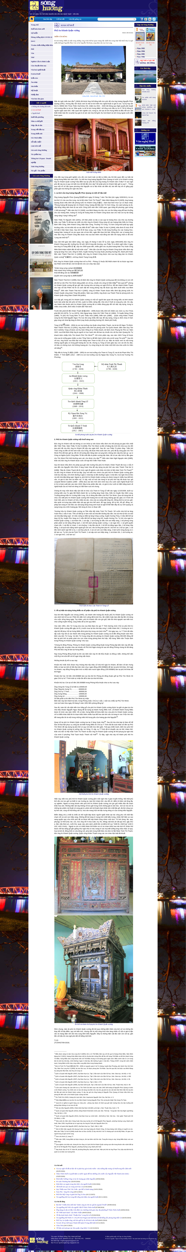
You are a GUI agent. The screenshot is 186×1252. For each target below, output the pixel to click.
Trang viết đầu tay (37, 129)
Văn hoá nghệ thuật (38, 70)
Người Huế (36, 113)
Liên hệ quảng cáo (75, 19)
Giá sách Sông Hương (39, 150)
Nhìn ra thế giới (37, 121)
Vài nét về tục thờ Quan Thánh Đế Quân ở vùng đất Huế (75, 1223)
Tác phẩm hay (36, 154)
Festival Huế (35, 74)
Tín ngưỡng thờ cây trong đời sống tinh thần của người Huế (77, 1197)
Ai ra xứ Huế (36, 110)
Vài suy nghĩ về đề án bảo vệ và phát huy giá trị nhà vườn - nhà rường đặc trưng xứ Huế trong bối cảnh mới (93, 1169)
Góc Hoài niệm (36, 138)
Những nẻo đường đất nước (41, 106)
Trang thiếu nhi (36, 134)
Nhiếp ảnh (35, 95)
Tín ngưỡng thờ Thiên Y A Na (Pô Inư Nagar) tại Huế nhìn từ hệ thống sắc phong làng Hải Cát (89, 1218)
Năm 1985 (141, 54)
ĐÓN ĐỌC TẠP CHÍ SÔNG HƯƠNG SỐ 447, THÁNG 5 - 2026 (149, 107)
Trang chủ (34, 25)
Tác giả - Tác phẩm (38, 171)
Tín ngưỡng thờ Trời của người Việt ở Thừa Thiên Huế (75, 1207)
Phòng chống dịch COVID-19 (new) (41, 39)
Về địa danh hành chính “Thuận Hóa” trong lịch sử (73, 1215)
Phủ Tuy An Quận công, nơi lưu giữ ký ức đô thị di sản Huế (77, 1220)
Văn (32, 53)
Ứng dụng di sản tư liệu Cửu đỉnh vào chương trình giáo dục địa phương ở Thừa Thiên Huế (88, 1210)
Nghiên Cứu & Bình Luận (40, 61)
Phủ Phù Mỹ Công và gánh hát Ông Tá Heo (71, 1194)
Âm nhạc (34, 82)
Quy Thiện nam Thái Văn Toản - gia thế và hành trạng (74, 1189)
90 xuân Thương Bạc (63, 1181)
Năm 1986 (141, 57)
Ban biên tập (47, 19)
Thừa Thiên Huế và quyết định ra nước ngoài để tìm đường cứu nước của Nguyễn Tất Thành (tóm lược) (92, 1174)
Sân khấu (34, 86)
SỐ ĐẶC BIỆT (36, 142)
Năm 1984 (141, 51)
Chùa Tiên (59, 1225)
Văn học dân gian (37, 99)
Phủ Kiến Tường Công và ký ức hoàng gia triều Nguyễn (75, 1179)
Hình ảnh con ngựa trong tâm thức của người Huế (73, 1184)
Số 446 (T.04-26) (150, 44)
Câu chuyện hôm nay (38, 66)
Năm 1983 (141, 48)
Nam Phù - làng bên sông (64, 1192)
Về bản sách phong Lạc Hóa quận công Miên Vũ (73, 1228)
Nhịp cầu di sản (36, 125)
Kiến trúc (34, 78)
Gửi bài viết (60, 19)
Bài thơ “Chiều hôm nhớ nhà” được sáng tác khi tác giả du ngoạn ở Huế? (81, 1205)
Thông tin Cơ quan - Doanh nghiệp (41, 160)
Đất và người (41, 103)
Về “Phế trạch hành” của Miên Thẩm (69, 1212)
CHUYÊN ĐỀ (36, 146)
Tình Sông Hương (37, 166)
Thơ (32, 57)
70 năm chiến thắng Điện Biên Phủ (42, 47)
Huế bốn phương (37, 117)
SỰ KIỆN (34, 33)
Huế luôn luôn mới (38, 29)
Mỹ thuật (34, 90)
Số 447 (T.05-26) (140, 44)
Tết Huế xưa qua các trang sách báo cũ (69, 1187)
